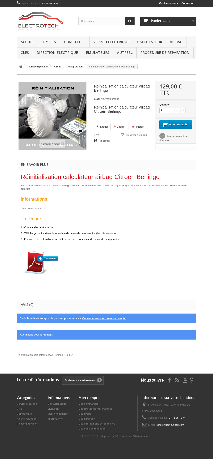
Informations (55, 421)
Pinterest (138, 126)
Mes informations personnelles (96, 426)
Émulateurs (97, 52)
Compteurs (75, 42)
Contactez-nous (168, 3)
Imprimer (105, 140)
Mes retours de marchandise (95, 411)
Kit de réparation (26, 421)
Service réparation (27, 406)
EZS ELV (49, 42)
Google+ (120, 126)
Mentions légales (58, 416)
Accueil (28, 42)
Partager (102, 126)
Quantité (164, 104)
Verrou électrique (111, 42)
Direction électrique (57, 52)
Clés (25, 52)
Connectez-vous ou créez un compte (104, 321)
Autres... (125, 52)
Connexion (188, 3)
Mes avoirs (84, 416)
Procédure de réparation (165, 52)
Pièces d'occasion (27, 426)
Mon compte (89, 400)
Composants (24, 416)
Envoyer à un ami (136, 135)
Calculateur (149, 42)
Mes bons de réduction (92, 431)
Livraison (53, 411)
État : (97, 98)
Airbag (176, 42)
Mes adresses (86, 421)
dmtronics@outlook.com (170, 427)
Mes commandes (88, 406)
